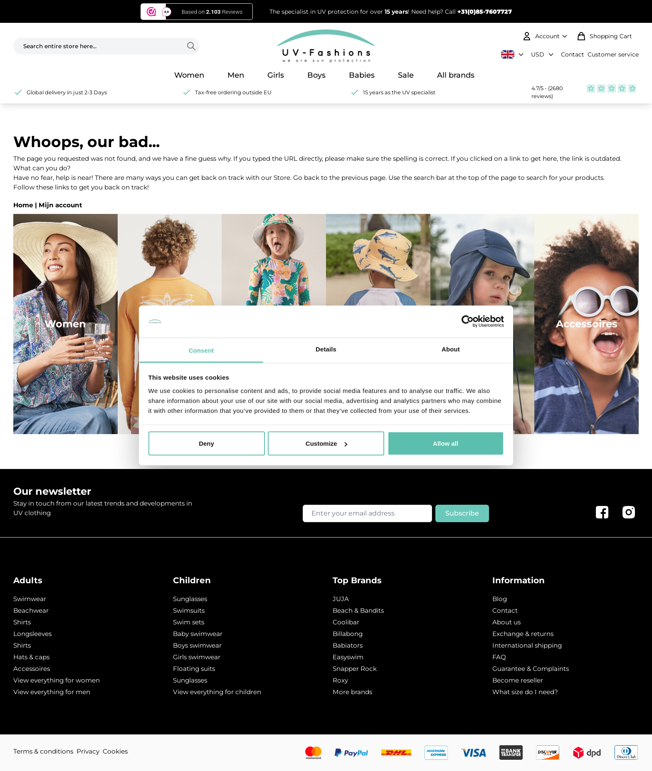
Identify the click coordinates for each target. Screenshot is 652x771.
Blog (499, 599)
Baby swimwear (197, 634)
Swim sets (188, 622)
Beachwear (31, 610)
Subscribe (462, 513)
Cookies (115, 751)
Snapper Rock (355, 669)
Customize (326, 443)
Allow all (445, 443)
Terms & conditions (43, 751)
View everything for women (56, 680)
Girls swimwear (196, 657)
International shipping (527, 645)
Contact (572, 54)
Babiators (348, 645)
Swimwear (29, 599)
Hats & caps (31, 657)
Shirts (22, 622)
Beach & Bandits (358, 610)
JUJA (341, 599)
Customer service (613, 54)
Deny (206, 443)
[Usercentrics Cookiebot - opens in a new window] (467, 321)
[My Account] (546, 36)
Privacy (88, 751)
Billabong (348, 634)
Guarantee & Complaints (530, 669)
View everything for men (51, 692)
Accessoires (31, 669)
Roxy (340, 680)
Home (23, 205)
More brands (352, 692)
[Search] (193, 46)
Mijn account (60, 205)
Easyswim (348, 657)
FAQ (499, 657)
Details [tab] (326, 348)
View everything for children (217, 692)
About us (506, 622)
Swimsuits (189, 610)
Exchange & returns (522, 634)
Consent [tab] (201, 350)
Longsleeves (32, 634)
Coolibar (346, 622)
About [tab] (451, 348)
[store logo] (326, 46)
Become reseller (517, 680)
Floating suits (194, 669)
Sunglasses (190, 599)
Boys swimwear (197, 645)
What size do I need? (525, 692)
